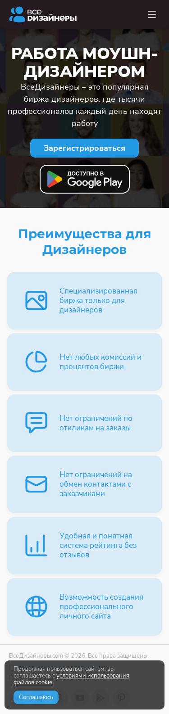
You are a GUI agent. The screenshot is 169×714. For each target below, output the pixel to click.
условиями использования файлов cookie (71, 679)
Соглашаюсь (36, 697)
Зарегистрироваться (84, 148)
